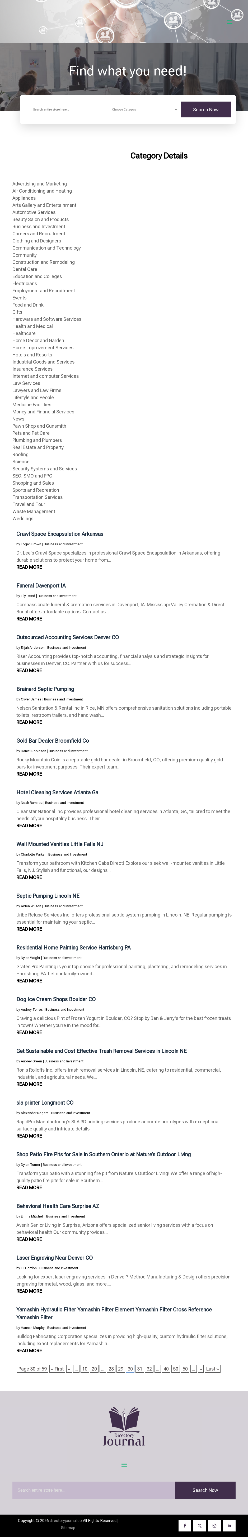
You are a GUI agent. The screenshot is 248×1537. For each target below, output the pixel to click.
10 (84, 1369)
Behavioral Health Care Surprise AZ (57, 1206)
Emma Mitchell (32, 1216)
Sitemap (68, 1527)
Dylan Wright (30, 958)
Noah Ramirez (32, 803)
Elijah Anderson (33, 648)
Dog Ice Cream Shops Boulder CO (56, 999)
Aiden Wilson (31, 906)
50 (175, 1369)
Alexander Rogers (35, 1113)
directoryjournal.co (66, 1520)
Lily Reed (28, 596)
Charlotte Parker (33, 854)
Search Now (206, 109)
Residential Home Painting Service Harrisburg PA (73, 947)
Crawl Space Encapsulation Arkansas (59, 534)
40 (166, 1369)
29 (120, 1369)
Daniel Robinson (33, 751)
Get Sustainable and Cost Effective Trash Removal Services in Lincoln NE (101, 1051)
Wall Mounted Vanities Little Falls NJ (60, 844)
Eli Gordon (29, 1268)
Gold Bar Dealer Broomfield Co (52, 741)
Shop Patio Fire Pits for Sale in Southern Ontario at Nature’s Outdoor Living (103, 1154)
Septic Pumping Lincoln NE (47, 896)
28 (111, 1369)
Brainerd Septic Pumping (45, 689)
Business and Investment (63, 544)
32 (149, 1369)
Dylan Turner (30, 1165)
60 (185, 1369)
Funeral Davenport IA (41, 586)
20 (94, 1369)
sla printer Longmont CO (44, 1103)
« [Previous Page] (69, 1369)
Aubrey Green (31, 1061)
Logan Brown (31, 544)
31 (139, 1369)
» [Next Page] (200, 1369)
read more (29, 567)
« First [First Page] (57, 1369)
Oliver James (31, 699)
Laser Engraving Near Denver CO (54, 1258)
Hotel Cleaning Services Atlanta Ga (57, 792)
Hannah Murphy (33, 1328)
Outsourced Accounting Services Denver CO (67, 637)
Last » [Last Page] (212, 1369)
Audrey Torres (32, 1009)
